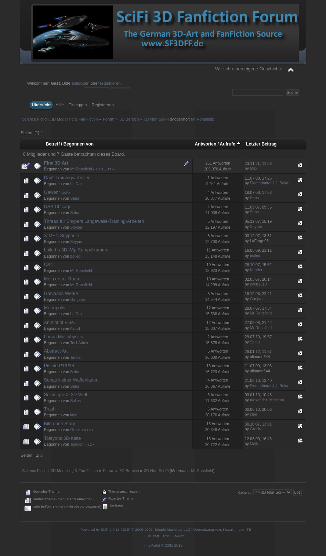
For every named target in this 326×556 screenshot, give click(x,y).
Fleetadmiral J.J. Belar (269, 183)
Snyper (76, 227)
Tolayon (77, 444)
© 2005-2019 (171, 546)
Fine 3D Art (56, 163)
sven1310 (258, 284)
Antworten (206, 144)
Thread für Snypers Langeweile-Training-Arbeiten (94, 221)
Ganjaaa (77, 299)
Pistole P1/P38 (59, 365)
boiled (75, 256)
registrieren (110, 83)
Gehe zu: (245, 492)
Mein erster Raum (62, 278)
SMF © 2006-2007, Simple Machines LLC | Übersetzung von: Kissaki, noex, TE (187, 529)
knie (73, 415)
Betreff (53, 144)
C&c (48, 264)
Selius (255, 342)
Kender (256, 270)
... (106, 169)
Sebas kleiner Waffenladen (71, 380)
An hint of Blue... (61, 322)
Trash (49, 409)
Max (253, 168)
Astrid (75, 328)
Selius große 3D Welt (65, 394)
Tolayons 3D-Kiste (62, 438)
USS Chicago (58, 206)
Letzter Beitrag (261, 144)
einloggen (81, 83)
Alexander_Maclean (267, 400)
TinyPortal (152, 546)
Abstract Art (56, 351)
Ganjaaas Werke (61, 293)
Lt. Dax (76, 183)
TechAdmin (79, 342)
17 (109, 169)
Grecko (76, 429)
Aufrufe (230, 144)
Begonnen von (79, 144)
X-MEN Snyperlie (61, 235)
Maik (254, 444)
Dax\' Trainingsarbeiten (67, 177)
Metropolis (54, 307)
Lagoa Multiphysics (63, 336)
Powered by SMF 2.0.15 (100, 529)
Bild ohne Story (59, 423)
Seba (74, 198)
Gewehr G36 (57, 192)
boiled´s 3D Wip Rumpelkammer (77, 250)
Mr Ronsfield (202, 119)
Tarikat (76, 357)
